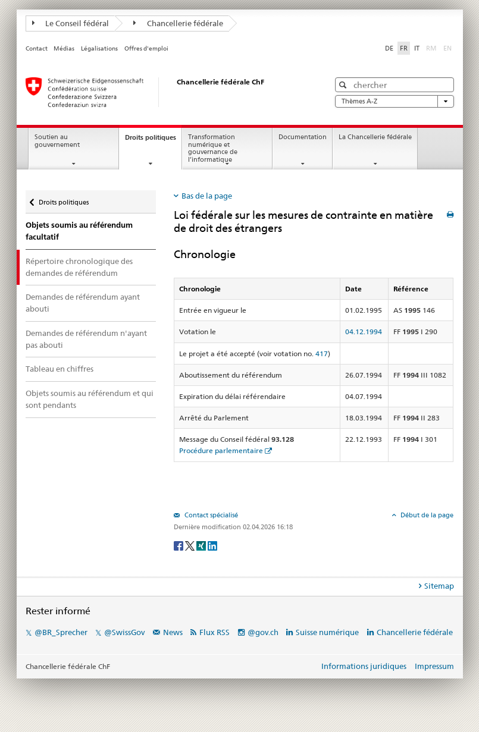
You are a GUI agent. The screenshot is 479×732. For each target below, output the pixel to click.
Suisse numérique (328, 632)
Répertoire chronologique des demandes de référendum (79, 267)
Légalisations (99, 48)
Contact (37, 48)
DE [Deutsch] (389, 48)
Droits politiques (153, 141)
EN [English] (447, 48)
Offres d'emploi (146, 48)
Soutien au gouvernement (57, 141)
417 (321, 353)
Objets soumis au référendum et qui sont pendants (90, 399)
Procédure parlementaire (221, 450)
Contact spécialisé (210, 515)
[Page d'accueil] (165, 92)
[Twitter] (190, 545)
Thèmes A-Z (394, 101)
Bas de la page (206, 195)
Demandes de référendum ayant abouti (83, 302)
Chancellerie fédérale (178, 23)
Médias (64, 48)
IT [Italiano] (416, 48)
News (173, 632)
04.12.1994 (363, 331)
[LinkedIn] (212, 545)
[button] (344, 85)
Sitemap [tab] (439, 585)
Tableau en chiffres (59, 368)
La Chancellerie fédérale (375, 137)
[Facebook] (179, 545)
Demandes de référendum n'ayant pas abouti (86, 339)
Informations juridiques (363, 666)
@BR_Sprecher (61, 632)
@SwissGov (124, 632)
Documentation (302, 137)
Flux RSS (214, 632)
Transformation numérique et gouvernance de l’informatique (212, 148)
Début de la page (426, 515)
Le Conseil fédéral (70, 23)
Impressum (434, 666)
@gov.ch (263, 632)
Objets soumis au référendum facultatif (79, 231)
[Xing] (202, 545)
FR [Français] (404, 48)
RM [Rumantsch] (431, 48)
